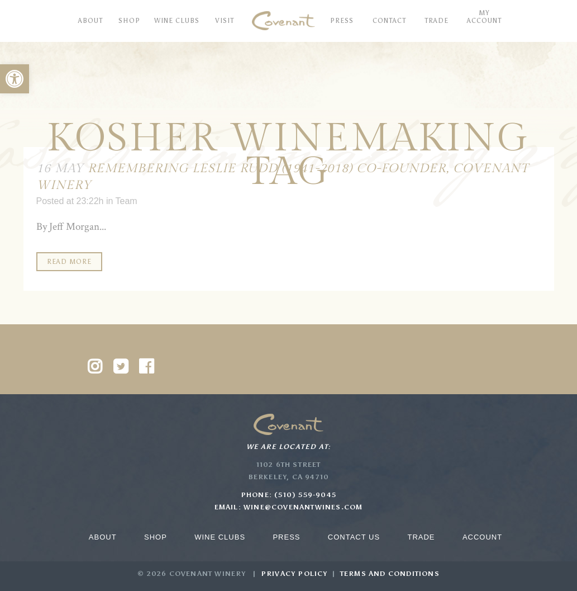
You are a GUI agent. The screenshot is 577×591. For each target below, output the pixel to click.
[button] (14, 78)
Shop (155, 537)
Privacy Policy (294, 574)
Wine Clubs (219, 537)
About (103, 537)
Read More (69, 262)
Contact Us (354, 537)
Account (482, 537)
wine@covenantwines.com (303, 507)
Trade (421, 537)
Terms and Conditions (390, 574)
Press (286, 537)
